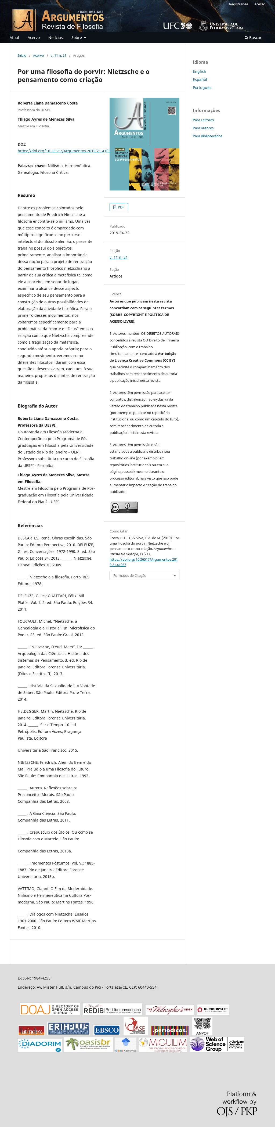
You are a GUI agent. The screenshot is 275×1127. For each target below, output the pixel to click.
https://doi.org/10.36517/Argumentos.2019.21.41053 (65, 150)
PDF (120, 207)
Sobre (77, 37)
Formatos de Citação (129, 575)
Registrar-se (238, 4)
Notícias (55, 37)
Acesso (259, 4)
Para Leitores (203, 119)
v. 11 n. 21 (58, 55)
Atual (14, 37)
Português (202, 87)
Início (22, 55)
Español (200, 79)
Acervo (34, 37)
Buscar (253, 37)
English (199, 71)
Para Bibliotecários (207, 136)
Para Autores (203, 127)
